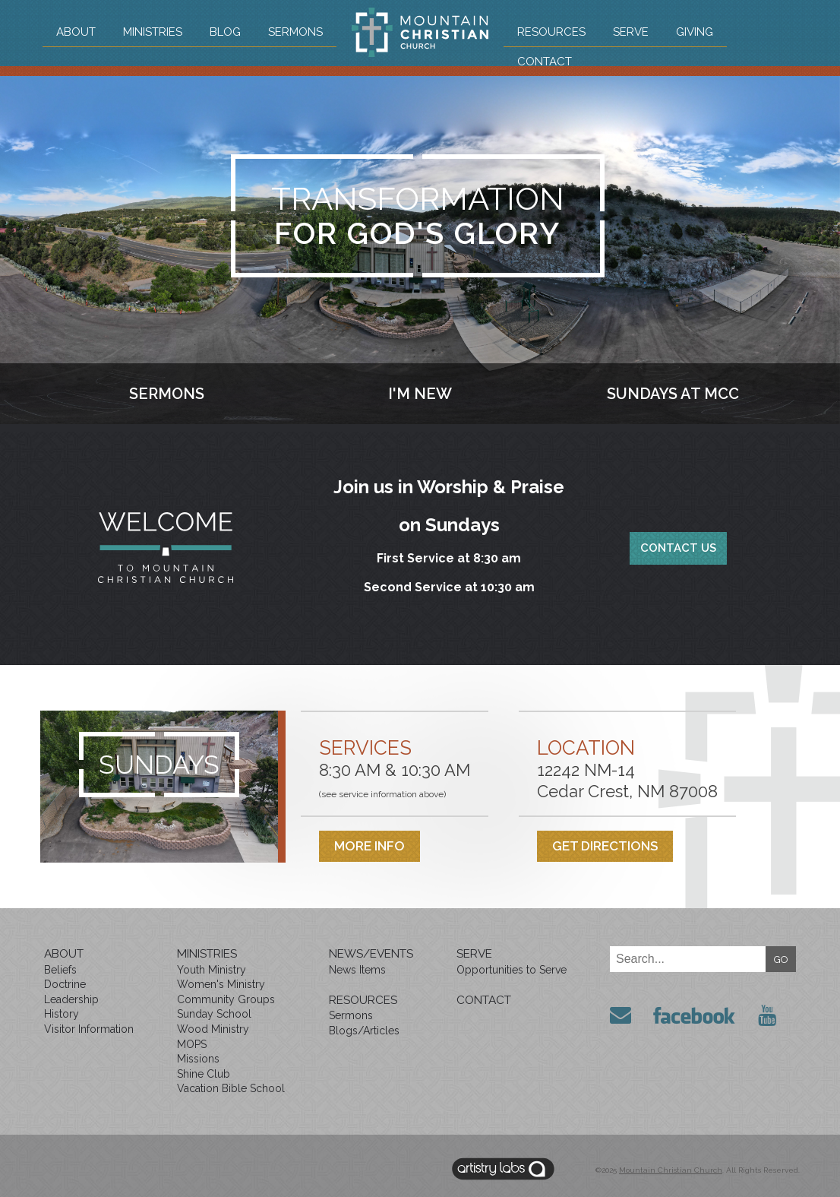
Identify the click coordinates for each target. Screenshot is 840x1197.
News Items (357, 970)
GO (781, 959)
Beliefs (60, 970)
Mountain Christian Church (670, 1170)
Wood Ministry (213, 1029)
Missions (198, 1059)
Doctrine (65, 984)
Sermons (295, 32)
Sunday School (214, 1014)
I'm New (420, 394)
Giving (694, 32)
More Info (369, 845)
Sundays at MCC (673, 394)
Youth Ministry (211, 970)
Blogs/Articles (364, 1030)
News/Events (371, 954)
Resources (551, 32)
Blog (225, 32)
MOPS (192, 1044)
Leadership (71, 999)
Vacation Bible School (231, 1088)
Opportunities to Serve (511, 970)
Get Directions (605, 845)
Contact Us (678, 548)
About (76, 32)
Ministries (152, 32)
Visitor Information (89, 1029)
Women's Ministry (221, 984)
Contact (544, 61)
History (61, 1014)
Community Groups (226, 999)
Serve (631, 32)
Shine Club (203, 1074)
